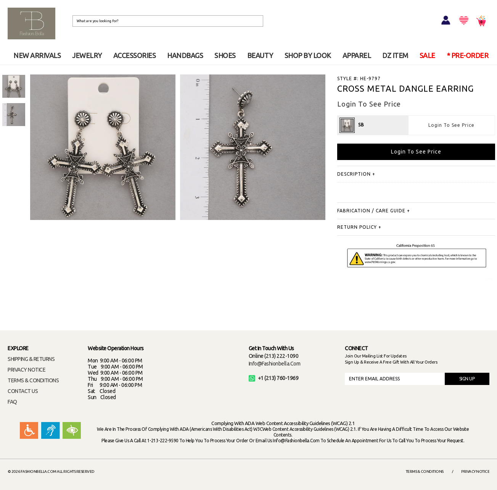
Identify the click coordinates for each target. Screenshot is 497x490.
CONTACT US (23, 391)
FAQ (12, 402)
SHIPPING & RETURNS (31, 359)
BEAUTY (260, 55)
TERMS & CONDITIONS (33, 380)
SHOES (225, 55)
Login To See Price (451, 125)
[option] (14, 86)
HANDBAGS (185, 55)
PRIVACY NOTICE (26, 370)
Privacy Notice (475, 471)
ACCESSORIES (134, 55)
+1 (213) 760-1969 (274, 378)
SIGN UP (467, 378)
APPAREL (357, 55)
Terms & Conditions (425, 471)
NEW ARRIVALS (37, 55)
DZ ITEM (395, 55)
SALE (427, 55)
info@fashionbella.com (275, 364)
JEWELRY (87, 55)
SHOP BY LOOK (308, 55)
